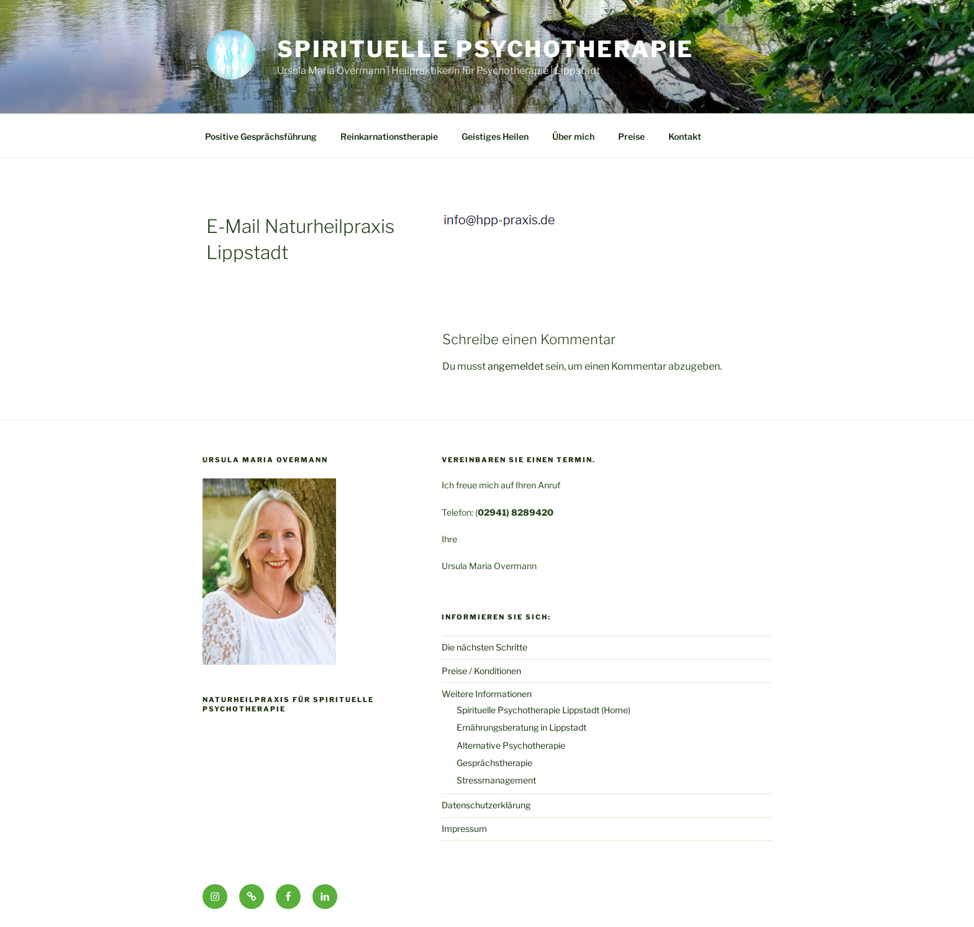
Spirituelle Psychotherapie (485, 49)
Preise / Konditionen (481, 670)
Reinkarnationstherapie (389, 136)
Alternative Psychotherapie (511, 745)
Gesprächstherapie (494, 762)
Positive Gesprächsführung (261, 136)
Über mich (573, 136)
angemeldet (516, 366)
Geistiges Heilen (495, 136)
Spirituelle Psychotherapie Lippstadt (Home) (543, 710)
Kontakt (684, 136)
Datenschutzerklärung (486, 805)
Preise (631, 136)
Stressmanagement (496, 780)
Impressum (464, 828)
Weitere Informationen (487, 693)
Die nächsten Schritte (484, 647)
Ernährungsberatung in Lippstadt (521, 727)
